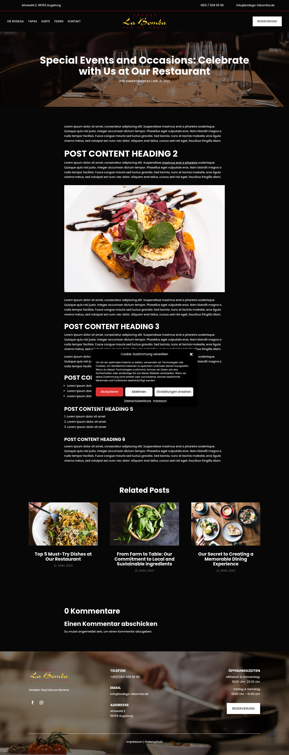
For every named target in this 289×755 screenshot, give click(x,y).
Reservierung (267, 21)
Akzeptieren (109, 392)
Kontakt (74, 21)
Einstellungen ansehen (174, 392)
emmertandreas (138, 81)
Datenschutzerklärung (137, 400)
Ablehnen (139, 392)
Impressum (160, 400)
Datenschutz (154, 742)
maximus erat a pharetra (179, 163)
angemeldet (87, 632)
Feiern (58, 21)
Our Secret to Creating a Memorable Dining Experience (225, 559)
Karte (45, 21)
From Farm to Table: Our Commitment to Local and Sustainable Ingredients (144, 559)
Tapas (32, 21)
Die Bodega (15, 21)
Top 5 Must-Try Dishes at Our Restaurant (63, 556)
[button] (191, 354)
